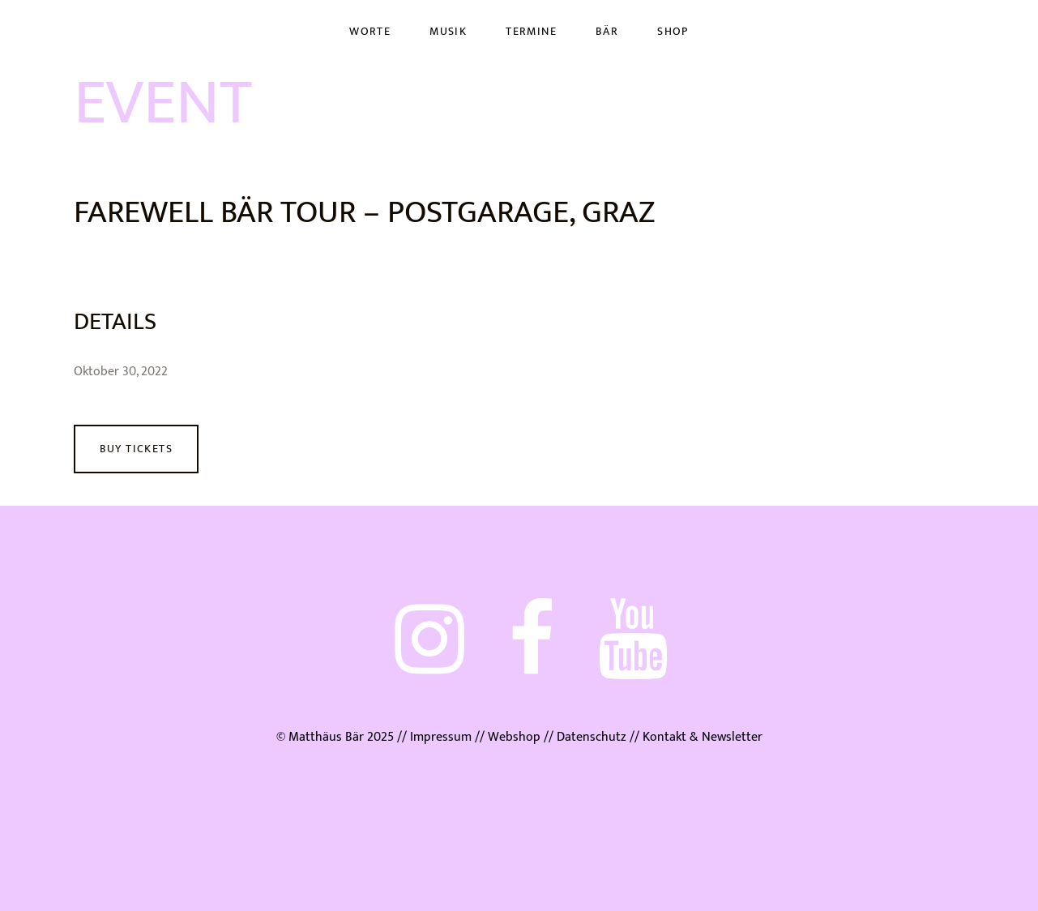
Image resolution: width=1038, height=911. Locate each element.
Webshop (514, 737)
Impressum (441, 737)
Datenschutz (591, 737)
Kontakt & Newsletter (700, 737)
